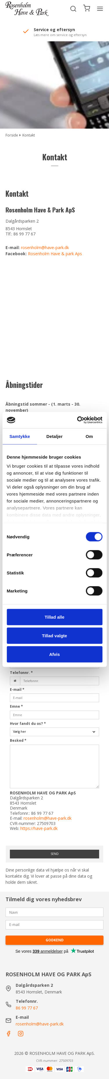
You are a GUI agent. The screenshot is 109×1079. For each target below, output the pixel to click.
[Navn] (55, 912)
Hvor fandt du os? (28, 723)
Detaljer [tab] (55, 436)
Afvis (54, 654)
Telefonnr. (21, 672)
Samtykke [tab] (19, 436)
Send (55, 854)
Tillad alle (54, 616)
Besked (18, 740)
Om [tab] (89, 436)
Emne (16, 706)
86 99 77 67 (27, 1008)
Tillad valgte (54, 635)
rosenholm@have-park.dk (45, 247)
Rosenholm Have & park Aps (55, 253)
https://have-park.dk (39, 828)
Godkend (55, 940)
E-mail (17, 689)
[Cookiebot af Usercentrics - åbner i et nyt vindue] (77, 420)
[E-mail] (55, 924)
